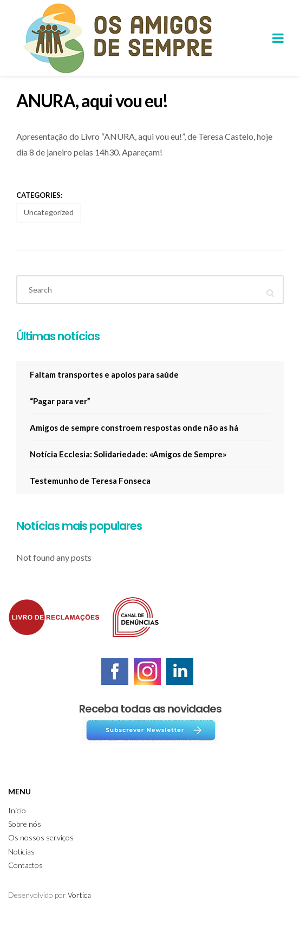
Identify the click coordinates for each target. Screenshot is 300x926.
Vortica (79, 894)
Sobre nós (24, 823)
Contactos (25, 865)
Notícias (21, 851)
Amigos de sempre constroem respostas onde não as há (134, 427)
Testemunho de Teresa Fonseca (90, 480)
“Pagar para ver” (60, 401)
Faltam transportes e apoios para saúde (104, 374)
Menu (19, 791)
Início (17, 810)
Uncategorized (49, 212)
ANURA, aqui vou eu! (92, 100)
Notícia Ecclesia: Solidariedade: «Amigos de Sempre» (128, 454)
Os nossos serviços (41, 837)
